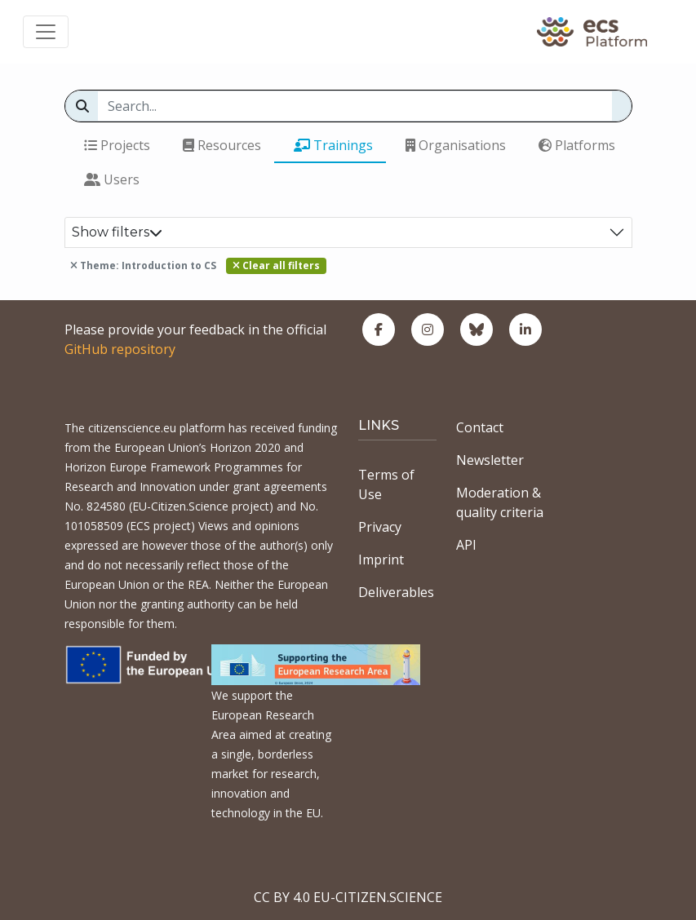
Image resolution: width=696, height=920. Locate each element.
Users (112, 179)
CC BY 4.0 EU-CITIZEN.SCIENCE (348, 897)
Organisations (456, 145)
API (466, 545)
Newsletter (490, 460)
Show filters (117, 232)
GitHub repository (119, 349)
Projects (117, 145)
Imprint (381, 559)
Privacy (379, 527)
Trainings (333, 145)
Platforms (577, 145)
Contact (479, 427)
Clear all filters (276, 265)
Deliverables (396, 592)
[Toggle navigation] (46, 31)
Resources (222, 145)
